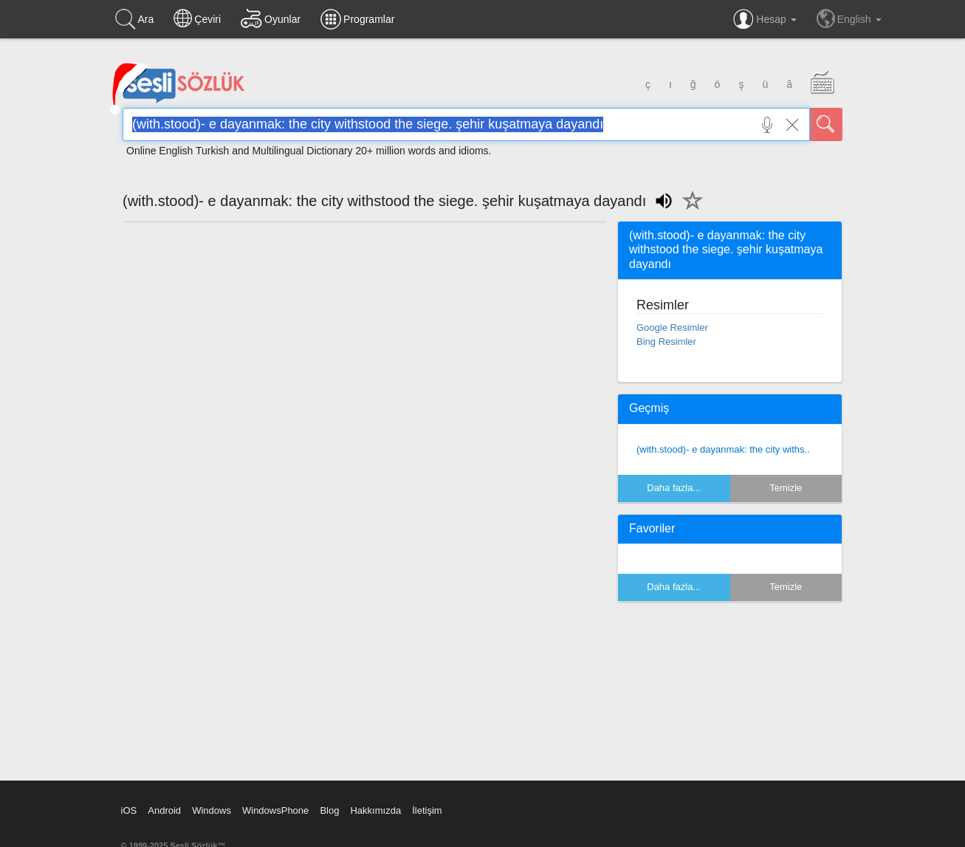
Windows (211, 810)
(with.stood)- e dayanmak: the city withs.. (723, 449)
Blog (329, 810)
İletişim (427, 810)
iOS (129, 810)
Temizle (785, 487)
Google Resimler (672, 327)
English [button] (849, 18)
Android (164, 810)
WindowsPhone (275, 810)
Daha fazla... (674, 487)
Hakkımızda (375, 810)
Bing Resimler (666, 341)
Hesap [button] (764, 19)
